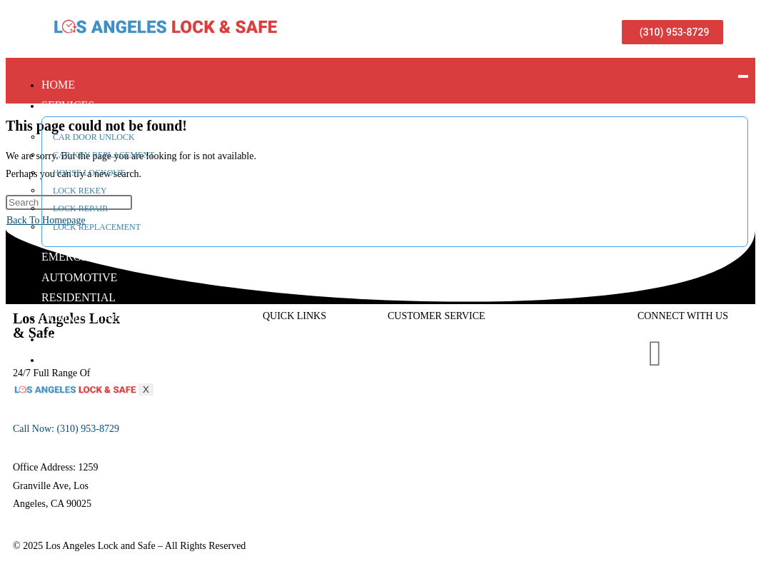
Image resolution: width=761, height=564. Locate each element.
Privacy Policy (692, 410)
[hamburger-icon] (743, 76)
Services (67, 105)
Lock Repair (80, 208)
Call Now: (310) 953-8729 (66, 428)
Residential (78, 297)
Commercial (80, 318)
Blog (57, 339)
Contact (67, 359)
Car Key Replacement (103, 155)
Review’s (406, 424)
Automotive (79, 277)
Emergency (77, 257)
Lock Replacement (97, 227)
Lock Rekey (80, 191)
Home (58, 85)
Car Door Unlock (94, 137)
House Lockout (88, 173)
